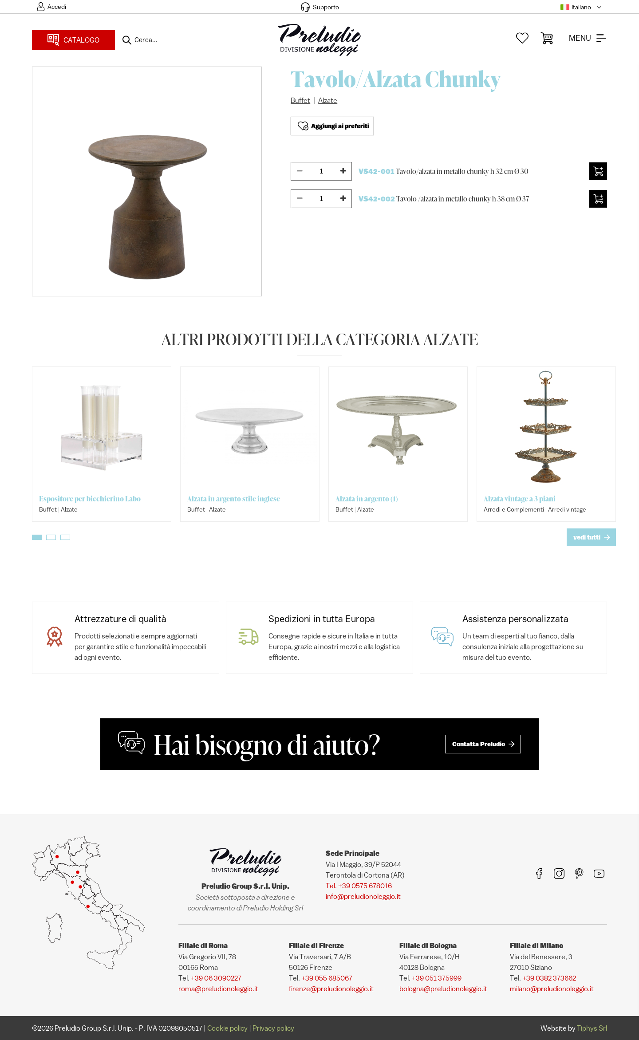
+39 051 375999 (437, 978)
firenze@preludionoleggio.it (331, 989)
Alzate (327, 100)
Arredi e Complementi (514, 509)
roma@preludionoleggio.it (218, 989)
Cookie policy (227, 1028)
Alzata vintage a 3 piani (520, 499)
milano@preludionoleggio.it (552, 989)
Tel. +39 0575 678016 (359, 886)
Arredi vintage (567, 509)
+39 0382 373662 (549, 978)
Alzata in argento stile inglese (233, 499)
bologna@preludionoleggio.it (443, 989)
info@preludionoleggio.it (363, 896)
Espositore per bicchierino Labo (90, 499)
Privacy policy (273, 1028)
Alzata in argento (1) (366, 499)
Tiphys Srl (592, 1028)
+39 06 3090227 (216, 978)
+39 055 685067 (326, 978)
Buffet (300, 100)
